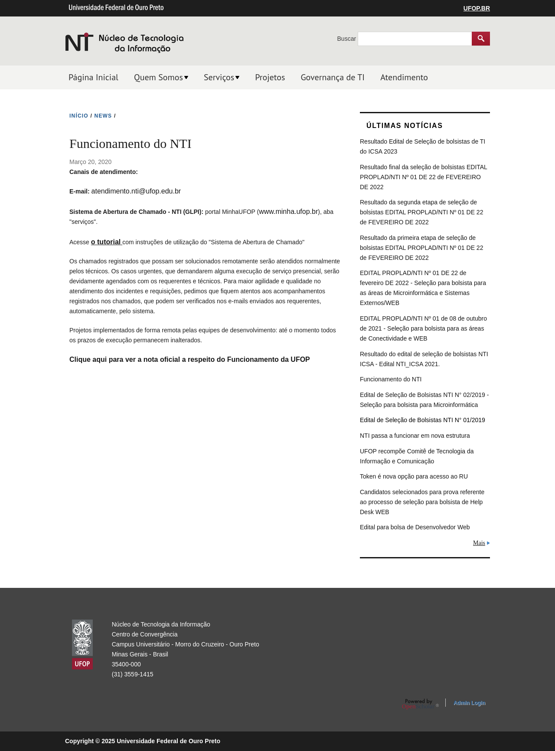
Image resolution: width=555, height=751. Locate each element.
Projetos (270, 77)
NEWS (103, 116)
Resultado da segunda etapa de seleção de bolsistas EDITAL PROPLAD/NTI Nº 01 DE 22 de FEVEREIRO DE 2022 (421, 212)
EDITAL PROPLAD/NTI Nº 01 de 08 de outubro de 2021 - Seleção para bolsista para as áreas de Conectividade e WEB (423, 328)
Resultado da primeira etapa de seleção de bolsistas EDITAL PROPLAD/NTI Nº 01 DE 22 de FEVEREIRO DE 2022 (421, 247)
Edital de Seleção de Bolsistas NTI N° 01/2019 (422, 419)
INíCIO (78, 116)
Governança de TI (332, 77)
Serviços (219, 77)
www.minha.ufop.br (288, 211)
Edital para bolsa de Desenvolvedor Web (415, 527)
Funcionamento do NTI (390, 379)
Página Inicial (93, 77)
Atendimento (404, 77)
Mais (479, 543)
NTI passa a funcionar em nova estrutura (415, 435)
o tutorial (106, 242)
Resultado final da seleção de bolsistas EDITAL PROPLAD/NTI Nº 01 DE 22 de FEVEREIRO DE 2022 (423, 177)
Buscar (347, 38)
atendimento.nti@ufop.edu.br (136, 191)
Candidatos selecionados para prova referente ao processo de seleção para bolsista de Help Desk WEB (422, 502)
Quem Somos (158, 77)
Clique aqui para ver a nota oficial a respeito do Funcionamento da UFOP (189, 359)
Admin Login (469, 703)
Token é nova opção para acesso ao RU (414, 476)
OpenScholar (420, 704)
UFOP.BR (477, 8)
